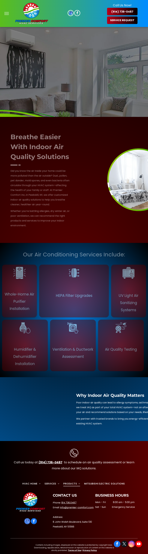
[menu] (6, 13)
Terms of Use (74, 550)
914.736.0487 (68, 502)
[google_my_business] (71, 13)
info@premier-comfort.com (77, 507)
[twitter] (124, 544)
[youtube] (138, 544)
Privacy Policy (90, 550)
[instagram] (131, 544)
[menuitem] (32, 483)
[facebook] (77, 13)
